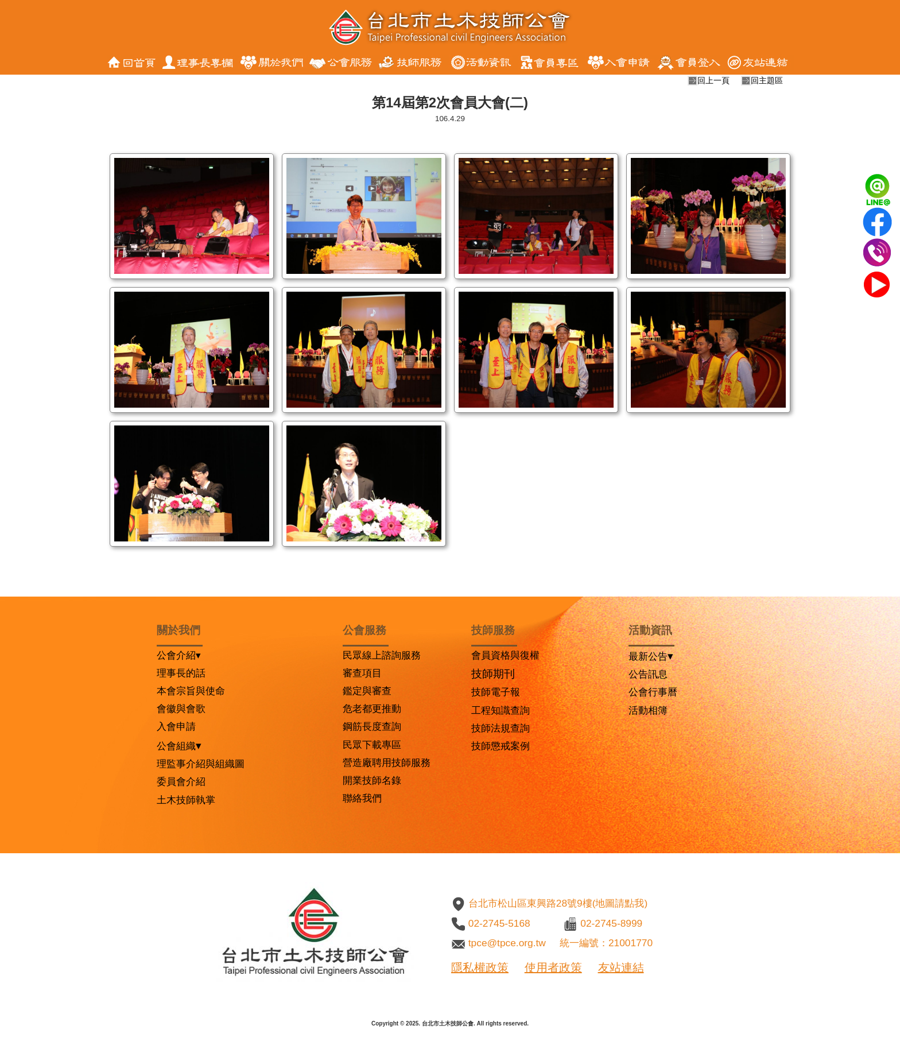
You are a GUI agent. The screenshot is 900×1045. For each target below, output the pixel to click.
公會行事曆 (653, 692)
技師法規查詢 (500, 728)
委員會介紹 (181, 781)
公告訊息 (648, 674)
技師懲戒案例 (500, 746)
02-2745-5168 (499, 923)
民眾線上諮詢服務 (382, 655)
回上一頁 (713, 80)
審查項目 (362, 673)
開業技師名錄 (372, 780)
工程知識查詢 (500, 710)
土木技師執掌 (186, 800)
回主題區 (767, 80)
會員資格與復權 (505, 655)
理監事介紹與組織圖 (201, 763)
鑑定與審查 (367, 690)
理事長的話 (181, 673)
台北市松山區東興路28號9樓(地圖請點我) (557, 903)
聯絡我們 (362, 798)
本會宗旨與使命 (191, 690)
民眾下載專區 (372, 744)
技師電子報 (495, 692)
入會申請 (176, 726)
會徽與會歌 (181, 708)
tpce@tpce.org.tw (507, 943)
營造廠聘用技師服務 (386, 762)
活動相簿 (648, 710)
